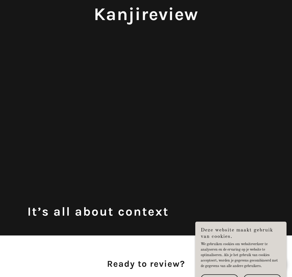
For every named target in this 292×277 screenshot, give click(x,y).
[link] (146, 19)
